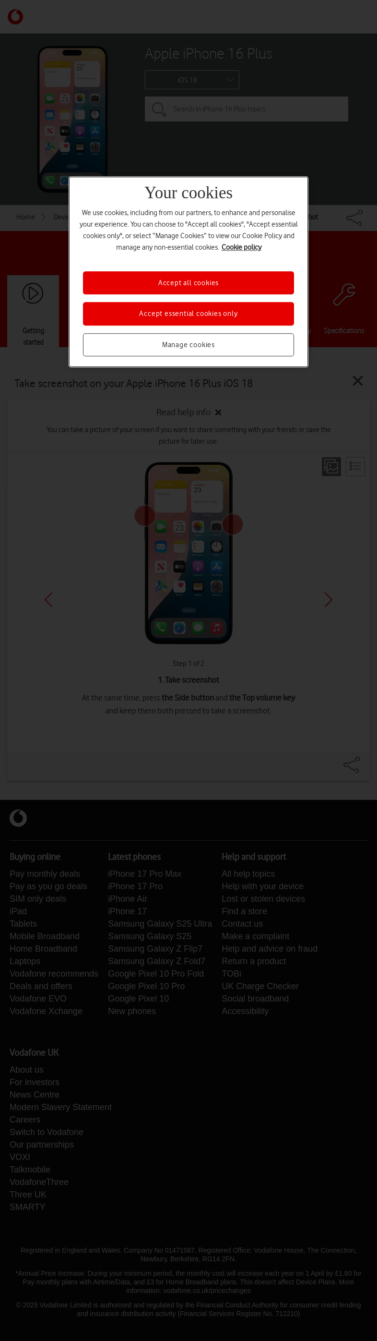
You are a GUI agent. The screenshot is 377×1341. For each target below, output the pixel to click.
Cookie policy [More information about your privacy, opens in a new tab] (241, 247)
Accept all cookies (188, 282)
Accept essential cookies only (188, 314)
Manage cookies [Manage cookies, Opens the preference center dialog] (188, 344)
